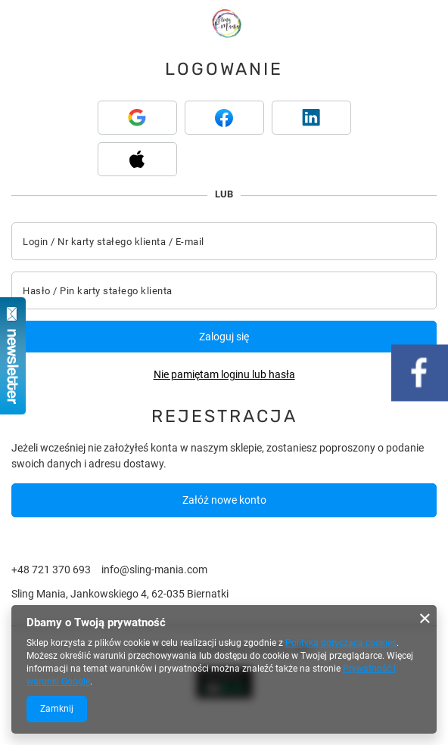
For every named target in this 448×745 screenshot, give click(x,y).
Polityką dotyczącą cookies (341, 643)
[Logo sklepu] (225, 23)
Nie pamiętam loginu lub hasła (224, 374)
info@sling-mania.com (154, 569)
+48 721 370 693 (51, 569)
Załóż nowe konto (224, 500)
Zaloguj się (224, 337)
